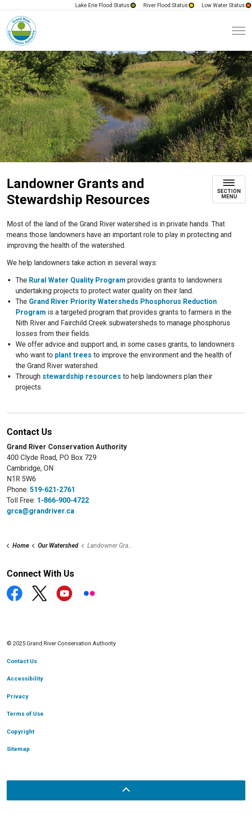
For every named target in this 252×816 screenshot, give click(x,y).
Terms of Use (25, 713)
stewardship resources (81, 376)
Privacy (17, 696)
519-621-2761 (52, 489)
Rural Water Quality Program (77, 280)
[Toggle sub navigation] (228, 189)
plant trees (73, 355)
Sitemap (18, 749)
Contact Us (22, 661)
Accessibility (25, 678)
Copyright (20, 731)
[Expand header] (238, 31)
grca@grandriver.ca (40, 511)
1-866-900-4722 (63, 500)
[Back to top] (126, 790)
